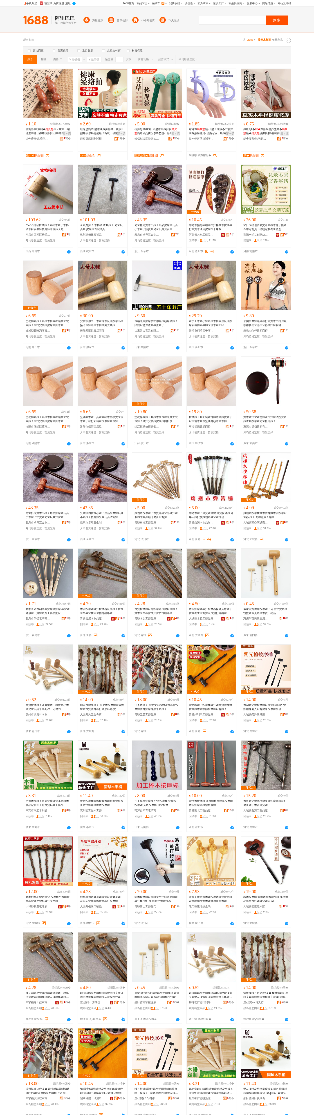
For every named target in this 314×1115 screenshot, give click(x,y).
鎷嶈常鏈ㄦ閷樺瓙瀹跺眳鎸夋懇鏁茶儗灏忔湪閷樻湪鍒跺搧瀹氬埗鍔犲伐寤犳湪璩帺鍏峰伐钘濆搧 (211, 1091)
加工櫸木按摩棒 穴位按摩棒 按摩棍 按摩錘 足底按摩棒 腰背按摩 (155, 803)
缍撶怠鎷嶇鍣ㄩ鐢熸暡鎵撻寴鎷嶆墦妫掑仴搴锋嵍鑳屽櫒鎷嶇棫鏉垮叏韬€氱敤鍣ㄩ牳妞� (156, 131)
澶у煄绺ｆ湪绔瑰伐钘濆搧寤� (92, 1002)
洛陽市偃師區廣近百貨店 (92, 426)
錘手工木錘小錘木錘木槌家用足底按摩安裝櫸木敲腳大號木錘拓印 (210, 323)
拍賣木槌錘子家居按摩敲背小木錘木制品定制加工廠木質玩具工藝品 (47, 803)
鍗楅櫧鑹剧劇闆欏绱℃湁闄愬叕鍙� (92, 138)
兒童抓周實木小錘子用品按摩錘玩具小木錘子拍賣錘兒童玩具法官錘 (156, 227)
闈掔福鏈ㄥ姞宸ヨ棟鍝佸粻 (38, 1002)
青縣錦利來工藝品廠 (201, 714)
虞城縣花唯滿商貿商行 (38, 330)
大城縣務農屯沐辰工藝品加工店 (38, 906)
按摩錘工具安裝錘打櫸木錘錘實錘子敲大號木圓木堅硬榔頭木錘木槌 (210, 419)
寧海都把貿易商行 (200, 426)
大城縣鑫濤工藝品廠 (255, 810)
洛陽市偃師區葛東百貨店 (38, 426)
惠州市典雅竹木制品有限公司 (38, 714)
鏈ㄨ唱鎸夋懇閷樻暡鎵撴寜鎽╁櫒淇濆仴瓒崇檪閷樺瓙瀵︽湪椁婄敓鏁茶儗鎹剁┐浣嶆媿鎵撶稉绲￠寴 (47, 995)
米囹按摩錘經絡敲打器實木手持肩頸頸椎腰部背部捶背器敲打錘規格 (265, 323)
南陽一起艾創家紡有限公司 (255, 234)
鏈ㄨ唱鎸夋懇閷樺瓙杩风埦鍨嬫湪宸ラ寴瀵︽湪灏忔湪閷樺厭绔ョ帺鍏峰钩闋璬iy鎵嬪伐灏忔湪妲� (210, 995)
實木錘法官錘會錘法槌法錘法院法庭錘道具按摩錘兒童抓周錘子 (265, 419)
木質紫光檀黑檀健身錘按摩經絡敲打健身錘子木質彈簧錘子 (265, 803)
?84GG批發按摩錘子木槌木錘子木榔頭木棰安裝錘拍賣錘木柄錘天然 (47, 227)
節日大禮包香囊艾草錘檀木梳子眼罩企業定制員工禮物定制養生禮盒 (265, 227)
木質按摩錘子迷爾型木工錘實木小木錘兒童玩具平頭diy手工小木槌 (47, 707)
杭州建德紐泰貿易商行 (92, 234)
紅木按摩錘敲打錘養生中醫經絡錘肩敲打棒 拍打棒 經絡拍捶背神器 (156, 899)
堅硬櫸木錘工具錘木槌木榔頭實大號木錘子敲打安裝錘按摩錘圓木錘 (47, 323)
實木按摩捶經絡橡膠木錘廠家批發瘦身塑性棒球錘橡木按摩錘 (101, 803)
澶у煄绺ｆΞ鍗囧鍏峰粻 (147, 1098)
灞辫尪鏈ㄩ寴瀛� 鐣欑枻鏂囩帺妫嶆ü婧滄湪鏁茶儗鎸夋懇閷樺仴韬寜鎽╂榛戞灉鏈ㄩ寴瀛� (48, 1091)
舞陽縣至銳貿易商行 (92, 330)
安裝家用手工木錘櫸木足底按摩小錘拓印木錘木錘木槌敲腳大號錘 (101, 323)
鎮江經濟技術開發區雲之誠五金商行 (147, 426)
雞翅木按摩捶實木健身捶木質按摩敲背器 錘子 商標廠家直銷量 (265, 515)
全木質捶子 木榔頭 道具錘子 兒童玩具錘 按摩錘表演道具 (101, 227)
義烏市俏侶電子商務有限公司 (38, 618)
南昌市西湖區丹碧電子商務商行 (38, 234)
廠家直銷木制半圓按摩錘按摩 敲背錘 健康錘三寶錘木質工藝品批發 (48, 611)
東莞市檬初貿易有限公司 (255, 426)
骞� (67, 138)
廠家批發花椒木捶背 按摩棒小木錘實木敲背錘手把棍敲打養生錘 (48, 899)
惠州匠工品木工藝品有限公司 (92, 810)
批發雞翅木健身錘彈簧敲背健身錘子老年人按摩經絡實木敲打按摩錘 (101, 899)
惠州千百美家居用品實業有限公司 (255, 618)
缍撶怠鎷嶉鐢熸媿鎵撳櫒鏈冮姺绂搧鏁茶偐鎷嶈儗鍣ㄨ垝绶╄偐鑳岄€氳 (102, 131)
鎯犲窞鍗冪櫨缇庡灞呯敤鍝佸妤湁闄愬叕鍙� (147, 1002)
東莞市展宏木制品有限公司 (38, 810)
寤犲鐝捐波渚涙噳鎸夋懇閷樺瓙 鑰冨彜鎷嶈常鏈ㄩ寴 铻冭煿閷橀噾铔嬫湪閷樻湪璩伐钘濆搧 (157, 995)
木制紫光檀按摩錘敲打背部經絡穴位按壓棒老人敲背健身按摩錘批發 (265, 707)
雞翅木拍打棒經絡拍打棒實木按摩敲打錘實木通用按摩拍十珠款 (210, 227)
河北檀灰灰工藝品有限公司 (201, 234)
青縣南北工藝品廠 (200, 810)
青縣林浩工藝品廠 (145, 522)
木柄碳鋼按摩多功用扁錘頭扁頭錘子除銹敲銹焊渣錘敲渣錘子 (156, 323)
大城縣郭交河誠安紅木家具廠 (255, 522)
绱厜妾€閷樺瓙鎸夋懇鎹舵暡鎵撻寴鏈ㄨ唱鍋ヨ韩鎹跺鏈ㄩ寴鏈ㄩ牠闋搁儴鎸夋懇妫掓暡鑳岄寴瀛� (102, 1091)
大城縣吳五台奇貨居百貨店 (92, 714)
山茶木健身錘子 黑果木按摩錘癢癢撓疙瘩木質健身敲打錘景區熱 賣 (102, 707)
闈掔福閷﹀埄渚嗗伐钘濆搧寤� (92, 1098)
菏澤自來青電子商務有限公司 (147, 810)
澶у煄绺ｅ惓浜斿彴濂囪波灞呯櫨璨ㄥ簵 (255, 1002)
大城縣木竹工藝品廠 (201, 618)
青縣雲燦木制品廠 (91, 618)
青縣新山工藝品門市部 (147, 906)
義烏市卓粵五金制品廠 (147, 234)
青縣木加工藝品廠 (145, 618)
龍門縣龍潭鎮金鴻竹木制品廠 (201, 906)
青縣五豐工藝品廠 (145, 714)
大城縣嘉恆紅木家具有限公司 (255, 906)
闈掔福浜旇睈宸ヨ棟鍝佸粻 (38, 1098)
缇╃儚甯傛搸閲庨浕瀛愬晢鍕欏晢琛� (201, 138)
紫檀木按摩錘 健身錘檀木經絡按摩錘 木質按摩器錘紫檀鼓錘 (211, 803)
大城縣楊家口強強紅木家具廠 (92, 906)
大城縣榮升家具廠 (254, 714)
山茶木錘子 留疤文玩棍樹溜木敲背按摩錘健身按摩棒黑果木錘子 (156, 707)
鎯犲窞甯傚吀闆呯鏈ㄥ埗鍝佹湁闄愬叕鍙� (201, 1002)
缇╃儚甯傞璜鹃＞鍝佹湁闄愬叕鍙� (38, 138)
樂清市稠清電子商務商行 (201, 330)
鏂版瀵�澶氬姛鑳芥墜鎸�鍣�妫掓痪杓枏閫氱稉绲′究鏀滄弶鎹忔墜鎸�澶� (265, 131)
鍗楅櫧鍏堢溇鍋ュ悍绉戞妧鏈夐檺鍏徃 (147, 138)
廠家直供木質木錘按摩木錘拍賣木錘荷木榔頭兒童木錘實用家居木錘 (210, 899)
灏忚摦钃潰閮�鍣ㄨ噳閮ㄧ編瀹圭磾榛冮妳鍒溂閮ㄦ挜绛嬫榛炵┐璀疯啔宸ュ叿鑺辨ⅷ (48, 131)
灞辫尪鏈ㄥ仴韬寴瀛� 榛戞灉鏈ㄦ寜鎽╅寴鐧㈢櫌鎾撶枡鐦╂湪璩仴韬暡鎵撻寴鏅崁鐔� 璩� (265, 995)
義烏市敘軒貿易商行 (255, 330)
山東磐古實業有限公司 (147, 330)
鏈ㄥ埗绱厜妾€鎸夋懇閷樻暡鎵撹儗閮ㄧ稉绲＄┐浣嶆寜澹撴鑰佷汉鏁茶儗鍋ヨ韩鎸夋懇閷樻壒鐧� (156, 1091)
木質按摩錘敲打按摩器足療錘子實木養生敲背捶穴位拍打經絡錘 (101, 611)
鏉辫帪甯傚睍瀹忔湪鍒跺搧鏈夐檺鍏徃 (201, 1098)
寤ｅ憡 (67, 133)
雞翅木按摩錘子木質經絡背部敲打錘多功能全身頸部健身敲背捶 (156, 515)
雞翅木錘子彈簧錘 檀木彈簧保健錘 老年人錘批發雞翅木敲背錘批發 (211, 515)
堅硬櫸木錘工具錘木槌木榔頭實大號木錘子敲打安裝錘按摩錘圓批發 (156, 419)
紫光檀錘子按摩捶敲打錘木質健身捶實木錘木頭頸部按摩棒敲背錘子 (210, 707)
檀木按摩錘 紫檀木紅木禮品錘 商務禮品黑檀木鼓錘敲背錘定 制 (265, 899)
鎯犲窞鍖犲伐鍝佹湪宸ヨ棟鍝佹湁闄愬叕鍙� (255, 1098)
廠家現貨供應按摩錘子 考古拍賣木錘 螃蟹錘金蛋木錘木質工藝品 (265, 611)
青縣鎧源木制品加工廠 (201, 522)
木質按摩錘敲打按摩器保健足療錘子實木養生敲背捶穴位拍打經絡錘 (156, 611)
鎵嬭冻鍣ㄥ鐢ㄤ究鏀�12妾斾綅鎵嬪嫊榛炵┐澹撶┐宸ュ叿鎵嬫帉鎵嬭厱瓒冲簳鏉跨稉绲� (211, 131)
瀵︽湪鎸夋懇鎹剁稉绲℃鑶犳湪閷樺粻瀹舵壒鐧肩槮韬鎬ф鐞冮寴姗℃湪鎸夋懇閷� (265, 1091)
